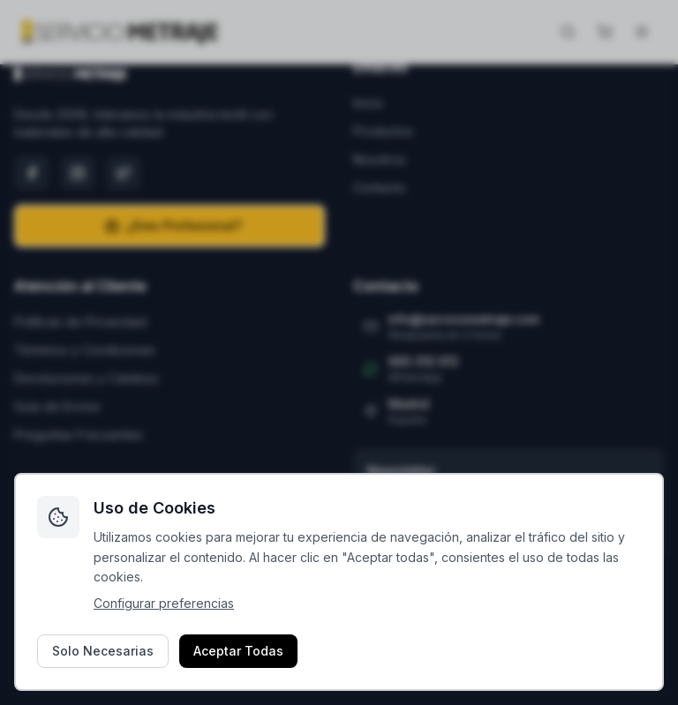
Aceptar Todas (238, 650)
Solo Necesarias (103, 650)
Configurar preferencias (164, 603)
